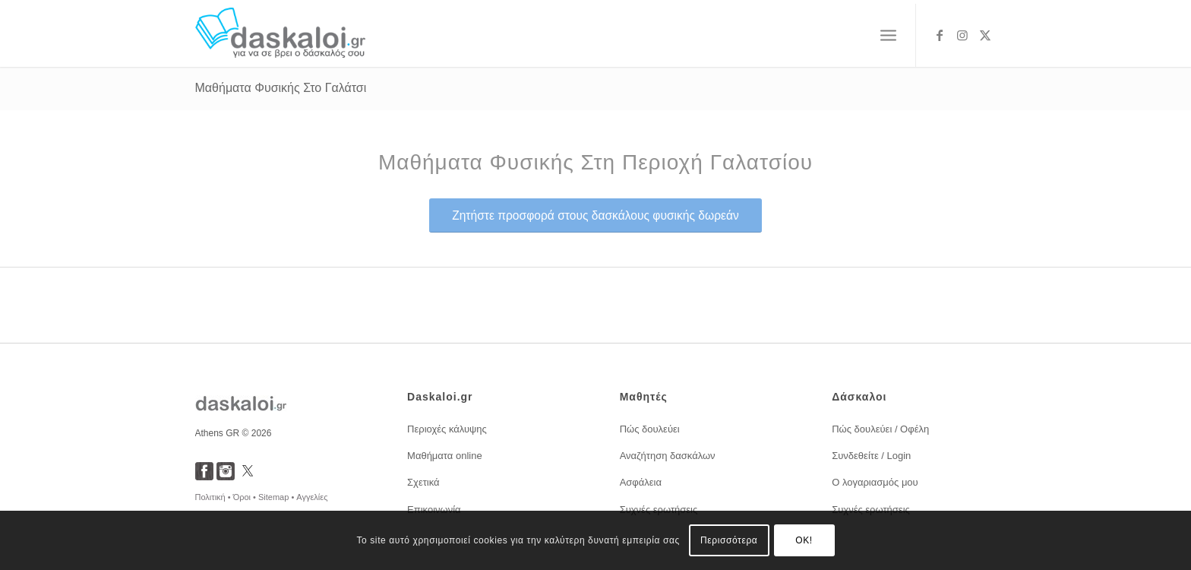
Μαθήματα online (444, 455)
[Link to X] (985, 35)
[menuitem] (888, 36)
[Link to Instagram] (962, 35)
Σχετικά (423, 482)
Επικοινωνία (434, 509)
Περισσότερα (728, 540)
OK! (803, 540)
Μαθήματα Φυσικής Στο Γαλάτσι (281, 87)
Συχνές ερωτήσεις (659, 509)
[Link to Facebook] (939, 35)
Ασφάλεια (641, 482)
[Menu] (888, 36)
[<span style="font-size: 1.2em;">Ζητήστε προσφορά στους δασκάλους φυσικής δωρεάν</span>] (595, 215)
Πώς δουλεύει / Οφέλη (880, 429)
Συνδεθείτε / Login (871, 455)
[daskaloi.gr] (280, 35)
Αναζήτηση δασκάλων (668, 455)
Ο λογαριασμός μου (875, 482)
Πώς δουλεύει (650, 429)
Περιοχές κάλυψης (447, 429)
